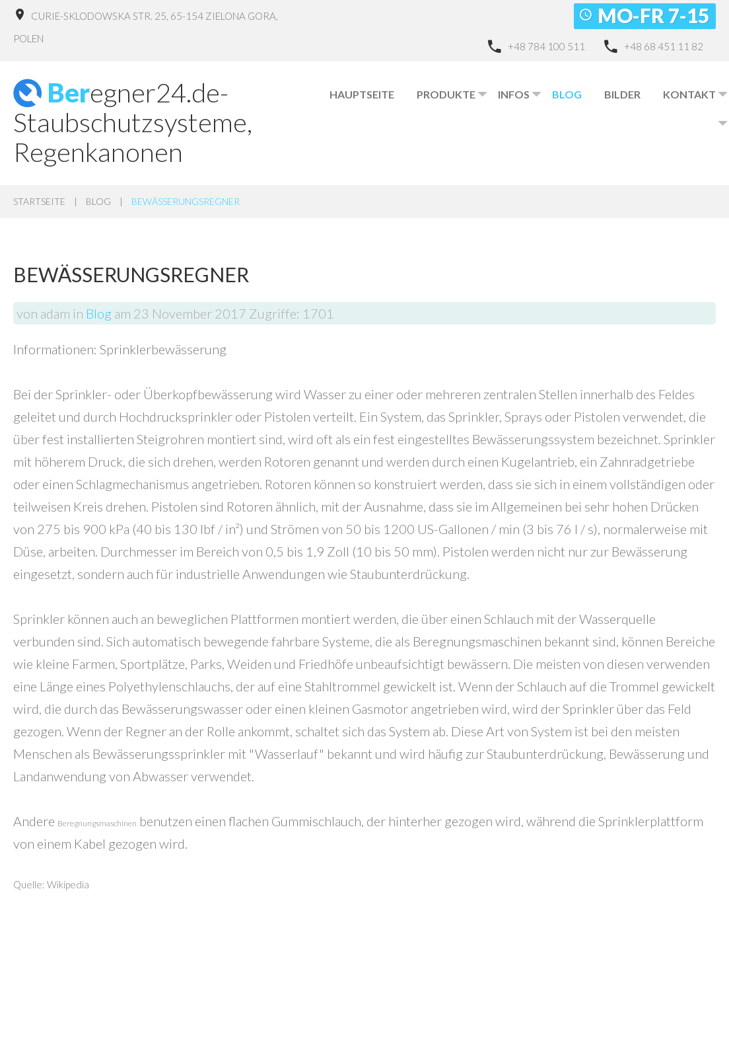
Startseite (39, 201)
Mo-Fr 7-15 (653, 15)
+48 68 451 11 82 (663, 46)
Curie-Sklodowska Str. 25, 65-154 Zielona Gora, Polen (145, 27)
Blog (98, 201)
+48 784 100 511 (546, 46)
